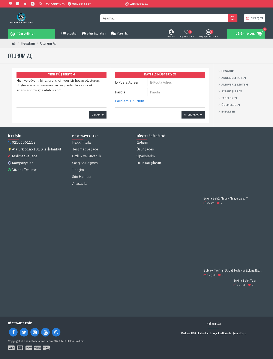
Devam (96, 114)
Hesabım (28, 43)
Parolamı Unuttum (129, 101)
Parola (120, 92)
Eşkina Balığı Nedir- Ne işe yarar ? (226, 198)
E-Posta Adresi (126, 82)
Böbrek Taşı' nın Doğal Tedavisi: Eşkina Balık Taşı (233, 270)
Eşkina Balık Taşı (245, 280)
